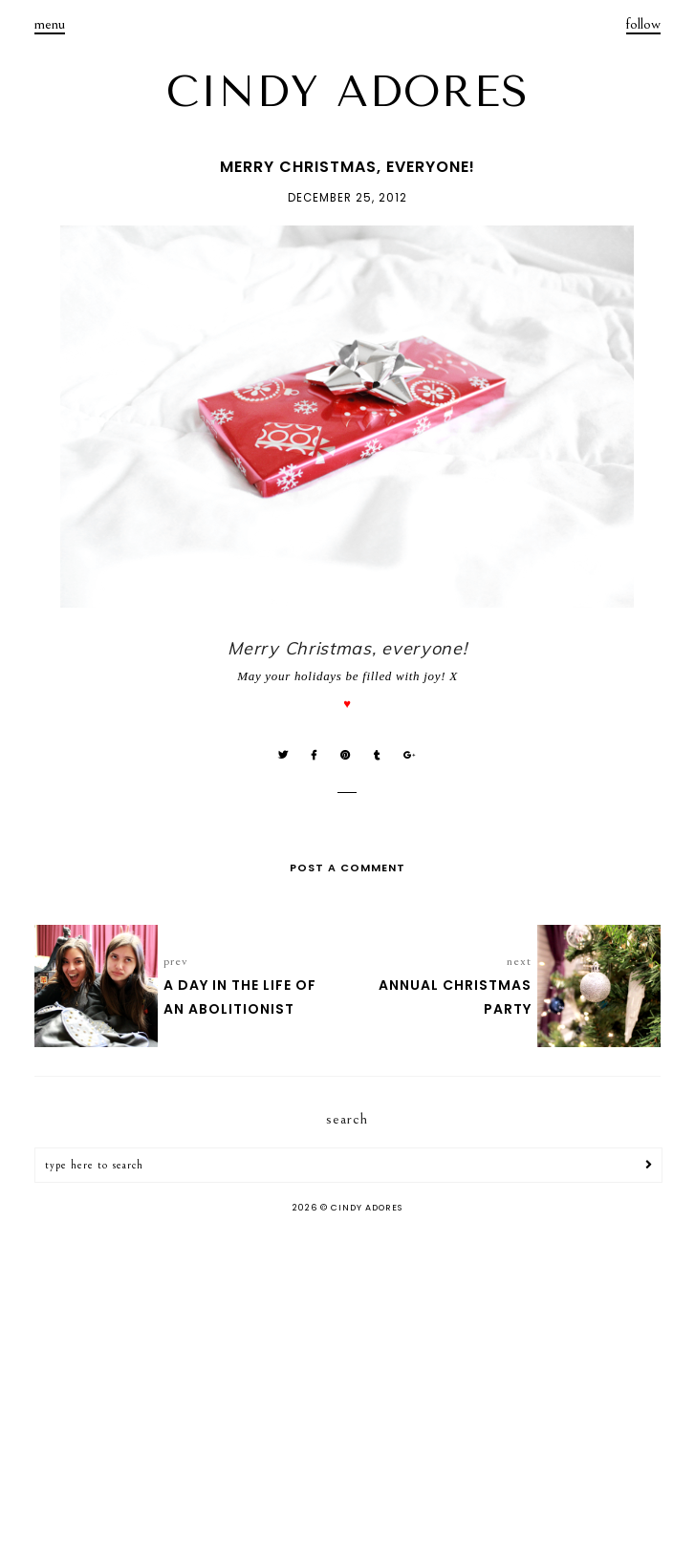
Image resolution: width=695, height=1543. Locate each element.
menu (49, 23)
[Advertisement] (347, 1380)
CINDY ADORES (348, 92)
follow (643, 23)
